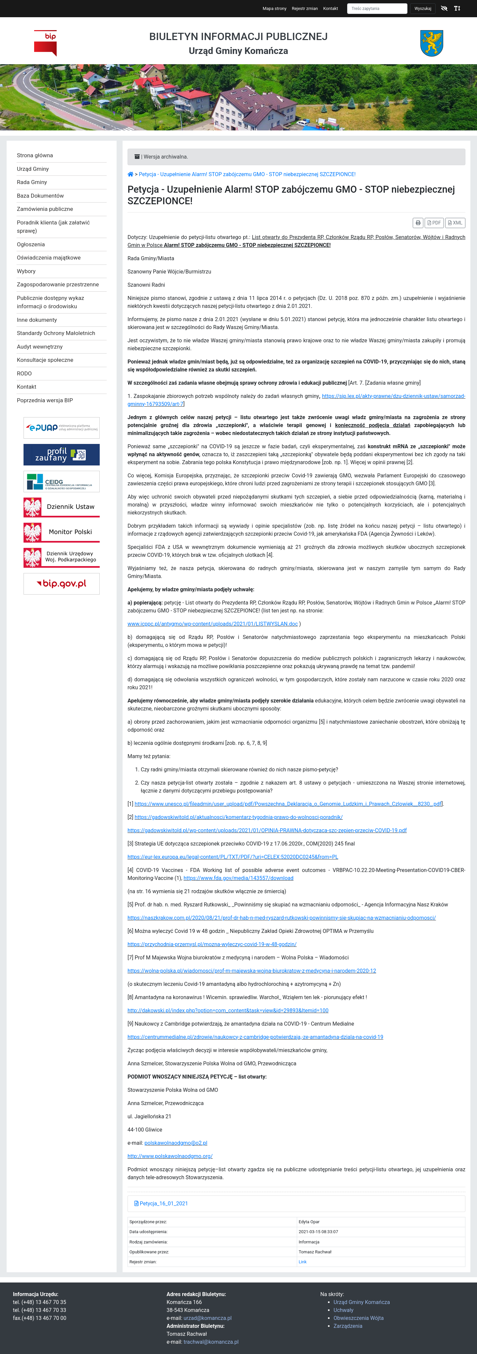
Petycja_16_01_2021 (161, 1203)
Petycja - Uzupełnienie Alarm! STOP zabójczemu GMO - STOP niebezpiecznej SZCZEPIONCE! (247, 174)
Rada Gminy (32, 182)
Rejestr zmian (305, 8)
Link (303, 1261)
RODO (24, 373)
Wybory (26, 271)
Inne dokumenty (37, 319)
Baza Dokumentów (40, 195)
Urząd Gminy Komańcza (362, 1302)
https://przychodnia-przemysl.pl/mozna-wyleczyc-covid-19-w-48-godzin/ (212, 944)
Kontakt (330, 8)
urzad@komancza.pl (208, 1318)
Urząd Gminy (33, 169)
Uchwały (343, 1310)
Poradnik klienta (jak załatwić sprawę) (53, 226)
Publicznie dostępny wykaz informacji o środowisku (50, 302)
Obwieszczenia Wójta (359, 1318)
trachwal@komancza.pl (211, 1342)
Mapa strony (275, 8)
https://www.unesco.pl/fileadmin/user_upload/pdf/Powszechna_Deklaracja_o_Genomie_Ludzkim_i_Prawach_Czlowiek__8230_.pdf (287, 804)
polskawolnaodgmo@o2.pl (175, 1143)
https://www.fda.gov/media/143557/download (238, 878)
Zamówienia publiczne (45, 209)
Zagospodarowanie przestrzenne (58, 284)
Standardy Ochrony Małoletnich (56, 333)
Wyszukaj (422, 8)
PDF (434, 222)
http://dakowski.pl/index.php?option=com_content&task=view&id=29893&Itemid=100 (228, 1010)
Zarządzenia (348, 1326)
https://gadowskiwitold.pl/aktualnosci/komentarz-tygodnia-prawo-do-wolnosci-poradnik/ (238, 817)
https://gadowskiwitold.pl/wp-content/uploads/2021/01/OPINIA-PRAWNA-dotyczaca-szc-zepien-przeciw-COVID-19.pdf (267, 830)
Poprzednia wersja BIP (45, 400)
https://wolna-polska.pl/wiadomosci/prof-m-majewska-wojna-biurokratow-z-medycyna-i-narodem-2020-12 (252, 971)
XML (455, 222)
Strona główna (35, 155)
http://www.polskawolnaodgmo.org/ (170, 1156)
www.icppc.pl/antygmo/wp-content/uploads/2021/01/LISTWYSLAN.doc (213, 624)
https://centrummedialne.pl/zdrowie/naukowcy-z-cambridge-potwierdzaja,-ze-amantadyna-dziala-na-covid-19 (255, 1037)
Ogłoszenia (31, 244)
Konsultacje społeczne (45, 360)
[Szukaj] (377, 8)
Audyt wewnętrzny (40, 346)
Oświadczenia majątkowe (49, 257)
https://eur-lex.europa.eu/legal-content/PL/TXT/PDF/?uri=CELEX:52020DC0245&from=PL (233, 857)
